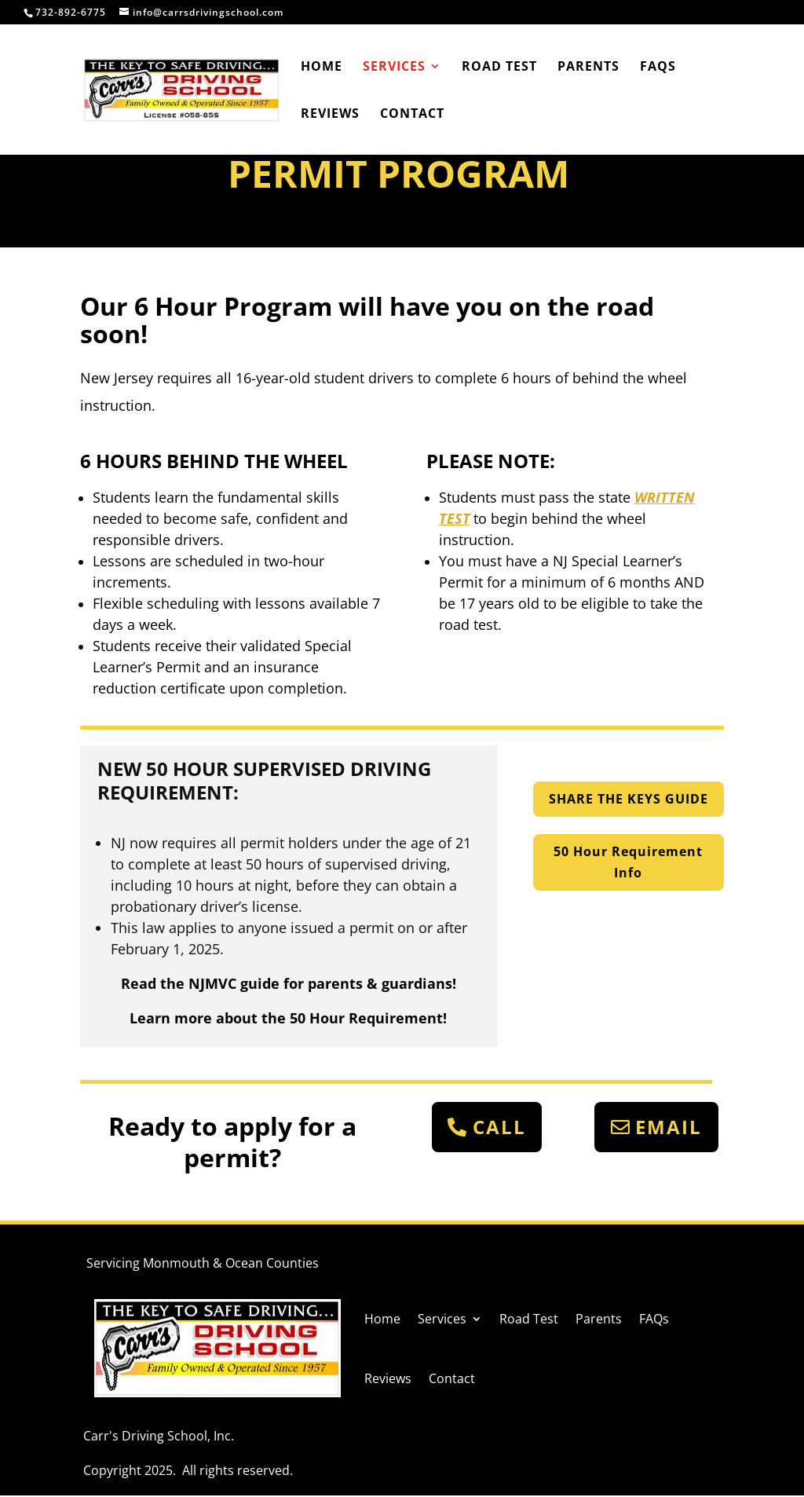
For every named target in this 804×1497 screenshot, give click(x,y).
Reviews (330, 115)
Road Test (499, 67)
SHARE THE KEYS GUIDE (628, 798)
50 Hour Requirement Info (628, 862)
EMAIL (668, 1127)
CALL (499, 1127)
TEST (454, 518)
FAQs (658, 67)
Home (321, 67)
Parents (588, 67)
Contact (412, 115)
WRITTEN (664, 497)
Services (394, 67)
